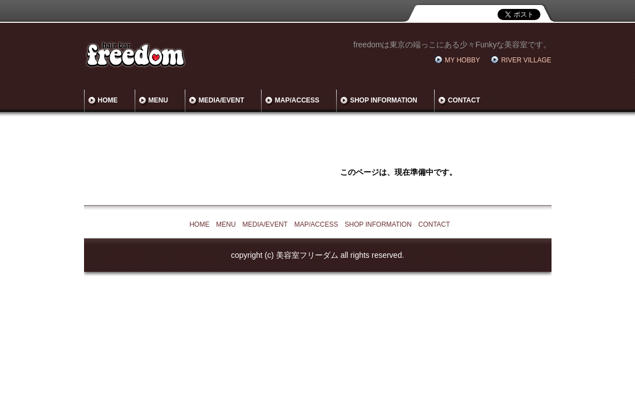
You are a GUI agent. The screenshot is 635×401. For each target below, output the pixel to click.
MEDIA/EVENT (221, 100)
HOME (108, 100)
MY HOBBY (462, 60)
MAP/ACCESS (297, 100)
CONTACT (464, 100)
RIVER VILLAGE (526, 60)
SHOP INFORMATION (383, 100)
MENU (158, 100)
